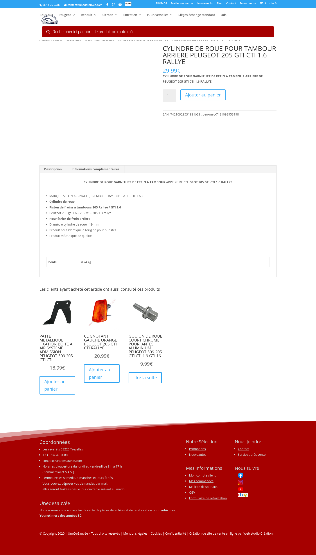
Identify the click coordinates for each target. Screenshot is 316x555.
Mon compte (248, 3)
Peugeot (65, 15)
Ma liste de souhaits (203, 487)
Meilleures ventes (182, 3)
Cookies (156, 533)
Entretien (130, 15)
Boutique (46, 15)
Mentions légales (135, 533)
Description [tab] (53, 169)
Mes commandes (201, 481)
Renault (86, 15)
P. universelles (157, 15)
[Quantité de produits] (169, 95)
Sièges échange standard (196, 15)
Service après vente (252, 454)
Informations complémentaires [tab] (95, 169)
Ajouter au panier (203, 95)
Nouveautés (205, 3)
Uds (223, 15)
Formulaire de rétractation (208, 498)
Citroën (107, 15)
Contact (231, 3)
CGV (192, 492)
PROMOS (161, 3)
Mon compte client (202, 475)
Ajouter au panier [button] (55, 385)
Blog (219, 3)
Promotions (197, 449)
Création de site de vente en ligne (213, 533)
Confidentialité (175, 533)
